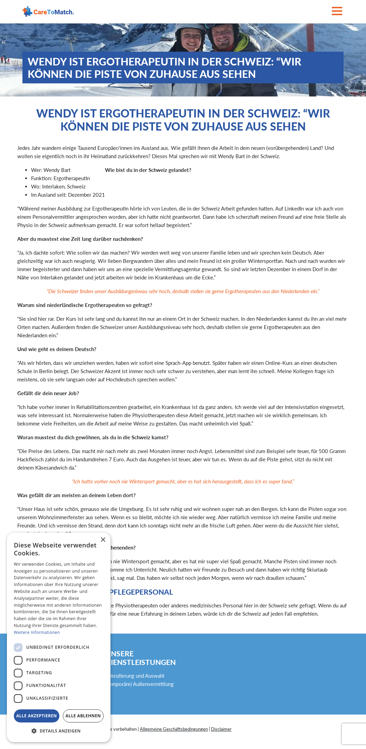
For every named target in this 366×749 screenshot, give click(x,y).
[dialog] (58, 637)
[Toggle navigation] (337, 11)
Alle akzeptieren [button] (36, 716)
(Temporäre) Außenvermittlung (139, 684)
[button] (59, 731)
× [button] (102, 540)
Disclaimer (221, 729)
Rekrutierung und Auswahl (134, 676)
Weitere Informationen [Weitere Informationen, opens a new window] (37, 632)
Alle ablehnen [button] (83, 716)
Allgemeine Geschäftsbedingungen (174, 729)
